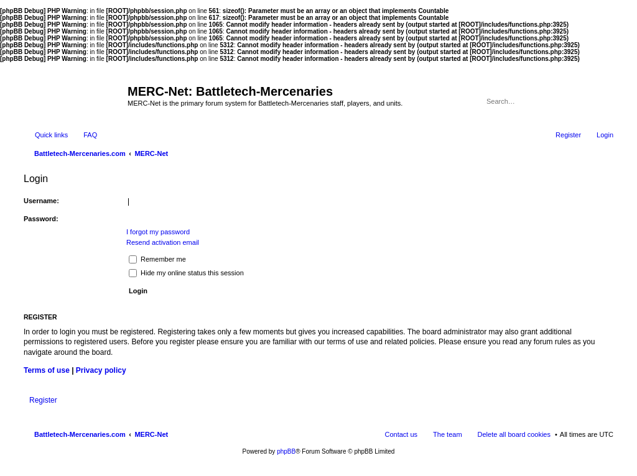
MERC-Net (151, 434)
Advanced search (605, 101)
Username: (41, 200)
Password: (41, 218)
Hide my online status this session (186, 273)
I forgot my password (158, 232)
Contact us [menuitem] (400, 434)
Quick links (51, 135)
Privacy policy (101, 370)
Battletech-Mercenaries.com (80, 434)
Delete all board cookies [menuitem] (514, 434)
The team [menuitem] (447, 434)
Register (43, 400)
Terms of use (47, 370)
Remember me (157, 259)
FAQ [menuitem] (90, 135)
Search (587, 101)
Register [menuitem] (568, 135)
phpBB (286, 451)
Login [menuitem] (605, 135)
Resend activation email (162, 242)
